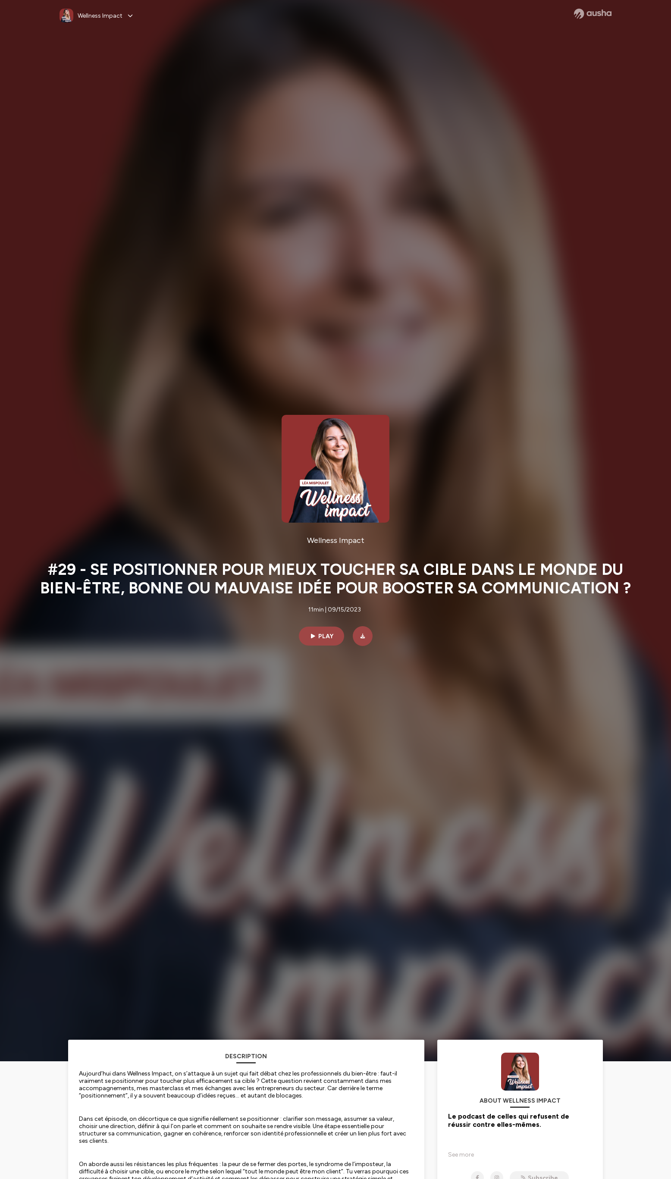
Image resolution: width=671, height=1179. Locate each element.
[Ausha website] (592, 14)
